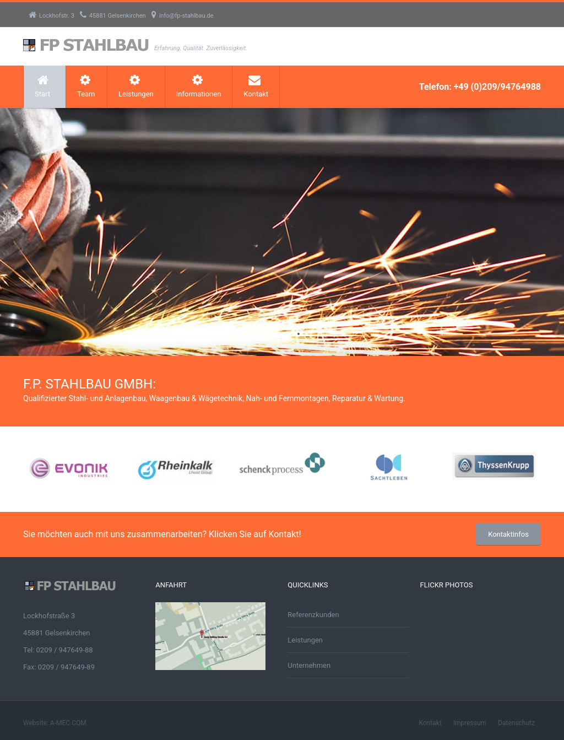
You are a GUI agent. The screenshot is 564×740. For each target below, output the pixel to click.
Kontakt (255, 86)
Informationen (198, 86)
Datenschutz (516, 723)
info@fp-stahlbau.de (182, 15)
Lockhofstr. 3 (51, 15)
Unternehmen (309, 665)
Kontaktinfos (508, 534)
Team (86, 86)
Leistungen (136, 86)
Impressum (469, 723)
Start (42, 86)
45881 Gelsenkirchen (113, 15)
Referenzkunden (313, 615)
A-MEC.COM (68, 723)
